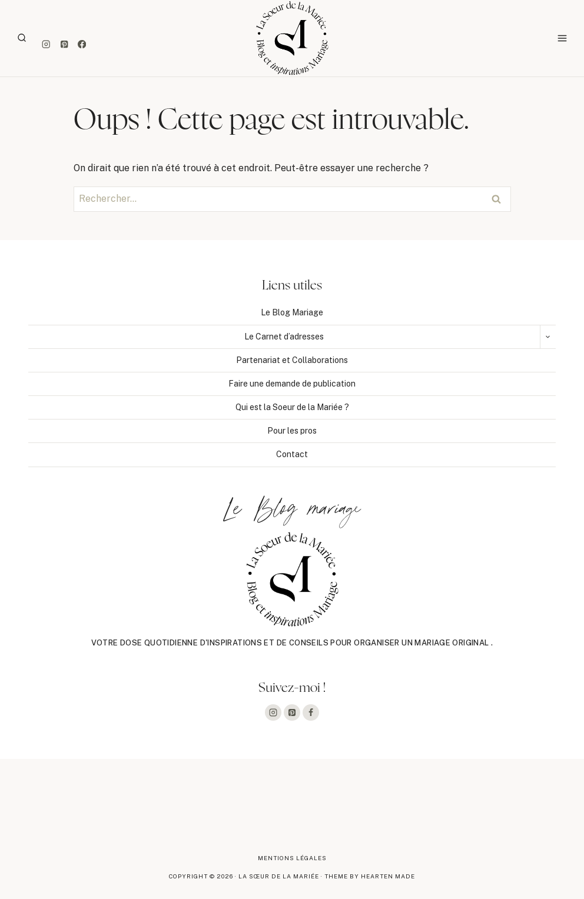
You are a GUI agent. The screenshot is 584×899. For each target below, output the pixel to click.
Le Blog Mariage (292, 312)
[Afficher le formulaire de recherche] (22, 38)
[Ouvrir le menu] (562, 37)
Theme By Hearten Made (369, 876)
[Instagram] (46, 44)
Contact (292, 454)
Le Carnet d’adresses (284, 336)
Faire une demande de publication (292, 383)
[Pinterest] (63, 44)
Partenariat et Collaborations (292, 360)
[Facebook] (82, 44)
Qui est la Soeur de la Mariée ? (292, 407)
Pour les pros (292, 430)
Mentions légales (292, 857)
